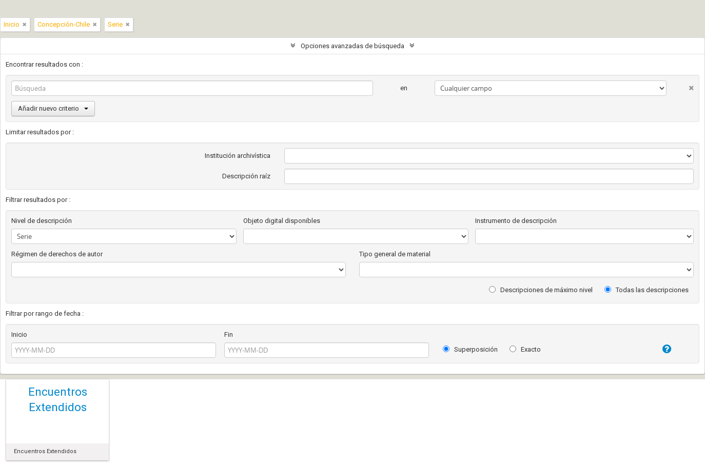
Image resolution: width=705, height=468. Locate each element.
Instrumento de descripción (516, 221)
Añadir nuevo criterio (53, 108)
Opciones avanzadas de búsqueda (352, 46)
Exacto (525, 349)
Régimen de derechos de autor (57, 254)
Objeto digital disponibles (281, 221)
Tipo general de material (394, 254)
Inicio (19, 334)
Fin (228, 334)
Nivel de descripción (41, 221)
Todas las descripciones (646, 290)
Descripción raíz (246, 176)
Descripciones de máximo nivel (541, 290)
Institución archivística (237, 155)
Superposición (470, 349)
